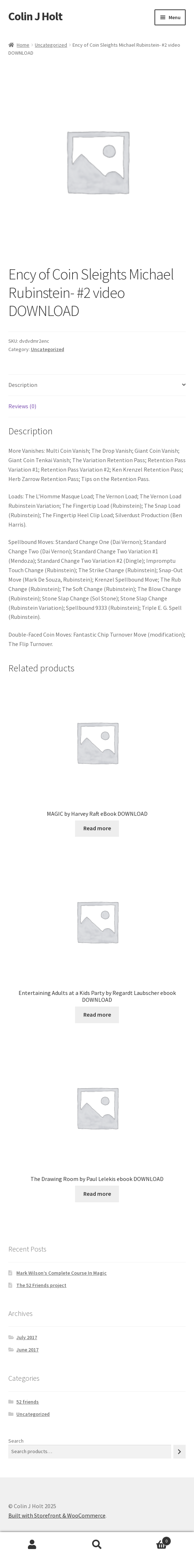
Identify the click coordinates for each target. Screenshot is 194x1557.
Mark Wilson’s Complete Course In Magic (61, 1273)
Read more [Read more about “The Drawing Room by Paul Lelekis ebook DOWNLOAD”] (97, 1193)
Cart (150, 1539)
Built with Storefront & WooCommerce (57, 1515)
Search (16, 1441)
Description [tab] (22, 384)
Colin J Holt (35, 16)
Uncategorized (51, 45)
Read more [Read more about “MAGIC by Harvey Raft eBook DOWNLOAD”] (97, 828)
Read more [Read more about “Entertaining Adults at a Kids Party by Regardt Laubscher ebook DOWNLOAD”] (97, 1014)
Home (23, 45)
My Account (32, 1544)
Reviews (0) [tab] (22, 406)
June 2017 (27, 1349)
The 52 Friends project (41, 1285)
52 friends (27, 1401)
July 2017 (26, 1337)
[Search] (179, 1451)
